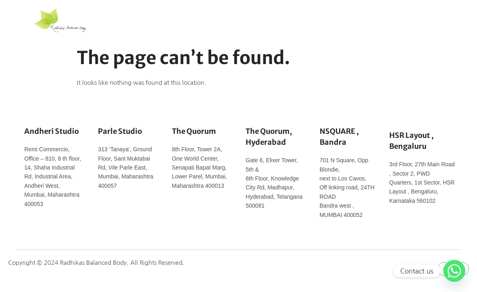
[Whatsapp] (454, 271)
